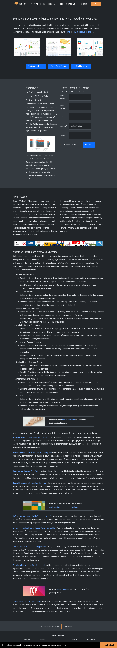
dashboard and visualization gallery (63, 507)
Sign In (84, 4)
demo (67, 32)
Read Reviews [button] (81, 66)
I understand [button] (109, 645)
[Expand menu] (39, 4)
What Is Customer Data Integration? (27, 601)
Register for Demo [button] (35, 66)
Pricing (60, 4)
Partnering (74, 639)
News (58, 639)
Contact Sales (71, 4)
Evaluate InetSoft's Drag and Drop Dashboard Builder (34, 528)
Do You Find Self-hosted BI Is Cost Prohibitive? (32, 516)
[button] (36, 4)
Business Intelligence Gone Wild (26, 471)
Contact (42, 639)
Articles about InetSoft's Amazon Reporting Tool (32, 452)
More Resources (58, 635)
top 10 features (68, 420)
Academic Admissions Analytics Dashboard (30, 437)
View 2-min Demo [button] (58, 66)
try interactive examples (83, 32)
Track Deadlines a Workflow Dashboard (29, 565)
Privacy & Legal (90, 639)
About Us (27, 639)
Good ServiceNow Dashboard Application (29, 546)
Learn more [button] (61, 645)
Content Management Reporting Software (29, 483)
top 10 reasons (63, 589)
